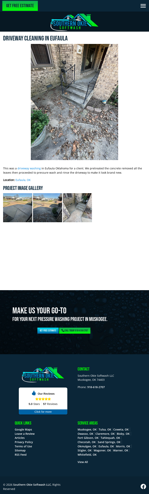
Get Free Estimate (20, 6)
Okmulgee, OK (87, 446)
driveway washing (29, 168)
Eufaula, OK (23, 180)
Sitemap (20, 450)
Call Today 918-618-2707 (74, 330)
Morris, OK (123, 446)
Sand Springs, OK (109, 442)
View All (83, 462)
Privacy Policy (24, 442)
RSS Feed (21, 454)
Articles (20, 438)
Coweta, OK (121, 429)
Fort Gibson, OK (88, 438)
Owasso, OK (85, 434)
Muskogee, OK (87, 429)
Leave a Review (25, 434)
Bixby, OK (123, 434)
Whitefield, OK (87, 454)
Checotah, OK (87, 442)
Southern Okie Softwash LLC (32, 484)
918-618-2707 (96, 387)
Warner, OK (120, 450)
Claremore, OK (105, 434)
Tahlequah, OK (110, 438)
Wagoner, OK (102, 450)
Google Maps (23, 429)
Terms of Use (23, 446)
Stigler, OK (85, 450)
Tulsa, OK (105, 429)
